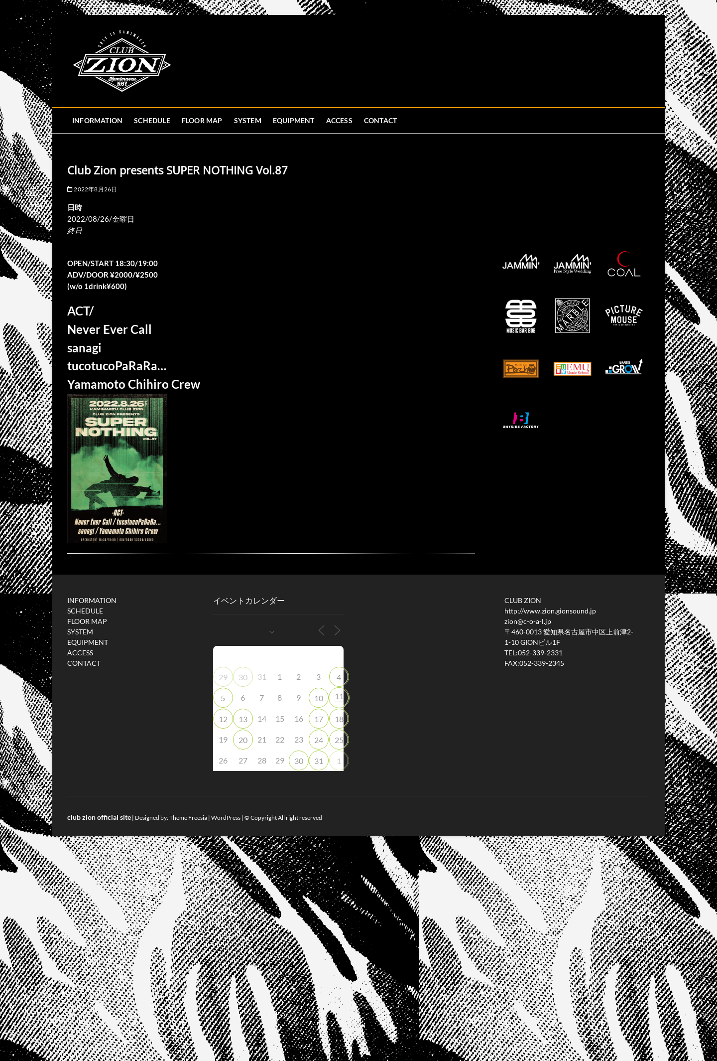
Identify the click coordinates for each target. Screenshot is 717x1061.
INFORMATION (97, 120)
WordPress (225, 817)
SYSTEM (247, 120)
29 (223, 677)
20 (243, 740)
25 (339, 740)
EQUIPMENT (294, 120)
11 (339, 696)
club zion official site (99, 817)
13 (243, 719)
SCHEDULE (152, 120)
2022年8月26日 (92, 189)
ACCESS (339, 120)
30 (243, 677)
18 (339, 719)
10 (318, 698)
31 (318, 760)
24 (318, 740)
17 (318, 719)
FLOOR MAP (202, 120)
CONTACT (380, 120)
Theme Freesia (188, 817)
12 (223, 719)
